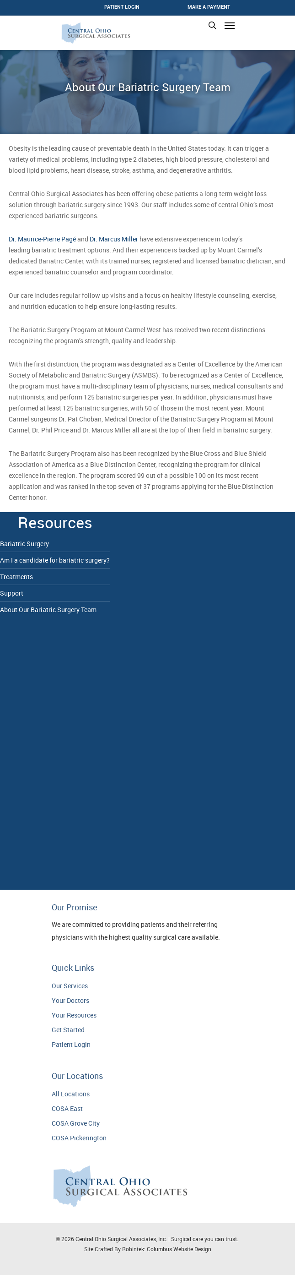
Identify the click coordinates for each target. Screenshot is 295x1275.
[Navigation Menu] (230, 25)
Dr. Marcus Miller (114, 239)
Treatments (16, 576)
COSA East (67, 1108)
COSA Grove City (76, 1123)
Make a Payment (209, 6)
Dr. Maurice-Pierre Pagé (42, 239)
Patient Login (71, 1044)
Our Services (70, 985)
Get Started (68, 1029)
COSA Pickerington (79, 1137)
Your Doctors (70, 1000)
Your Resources (74, 1015)
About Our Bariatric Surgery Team (48, 609)
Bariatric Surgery (24, 543)
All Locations (71, 1093)
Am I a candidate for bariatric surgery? (55, 560)
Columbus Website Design (179, 1249)
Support (11, 593)
